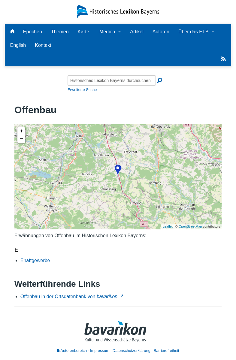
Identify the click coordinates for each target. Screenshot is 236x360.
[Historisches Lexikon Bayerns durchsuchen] (112, 80)
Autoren (161, 31)
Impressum (99, 350)
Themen (60, 31)
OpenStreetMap (190, 226)
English (18, 45)
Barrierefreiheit (166, 350)
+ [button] (21, 131)
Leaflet (168, 226)
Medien (107, 31)
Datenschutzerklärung (131, 350)
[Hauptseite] (12, 31)
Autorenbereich (72, 350)
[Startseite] (118, 11)
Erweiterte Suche (82, 89)
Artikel (136, 31)
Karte (83, 31)
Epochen (32, 31)
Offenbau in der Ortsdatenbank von (68, 296)
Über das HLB (193, 31)
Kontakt (43, 45)
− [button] (21, 139)
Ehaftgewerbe (35, 260)
